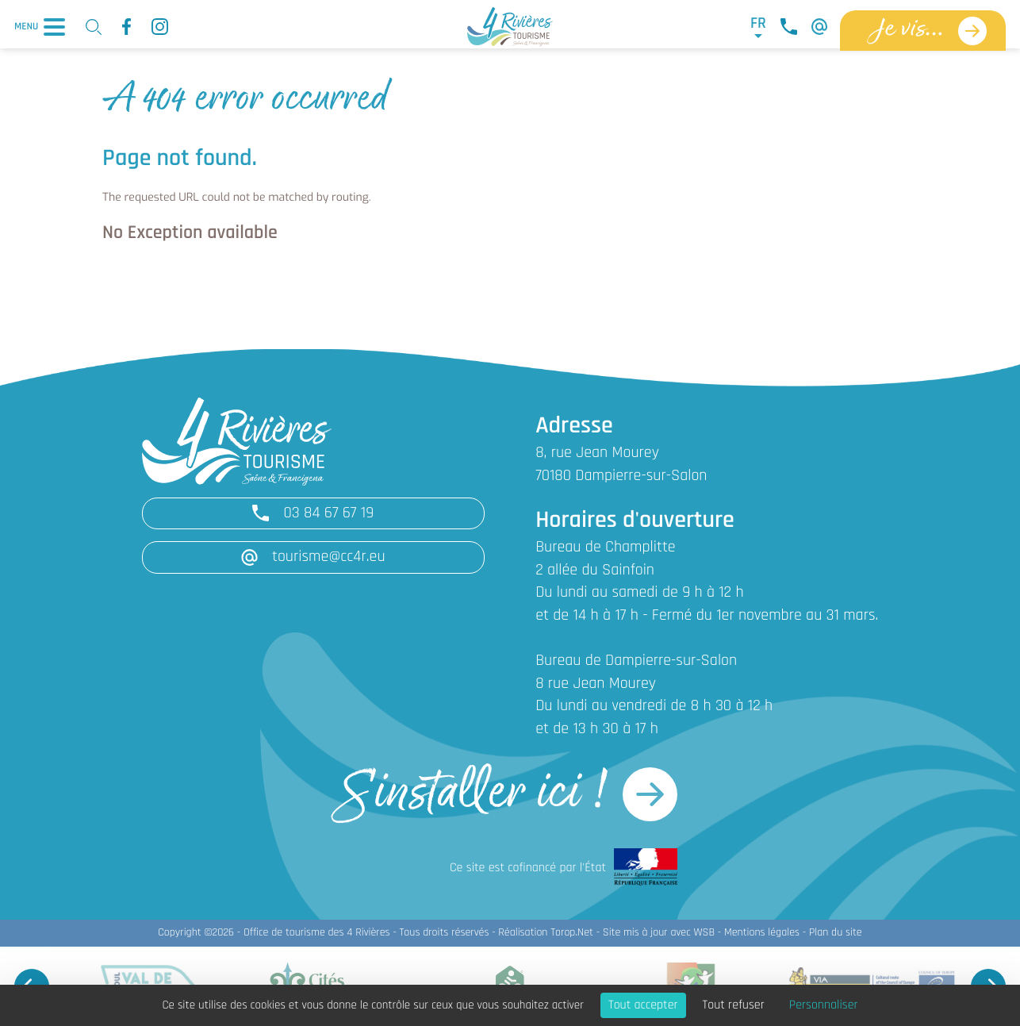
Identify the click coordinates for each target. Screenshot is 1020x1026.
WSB (704, 933)
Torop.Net (571, 933)
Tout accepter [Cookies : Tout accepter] (643, 1005)
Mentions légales (762, 933)
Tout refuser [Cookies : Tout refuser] (734, 1005)
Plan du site (835, 933)
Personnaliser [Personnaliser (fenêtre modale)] (823, 1005)
